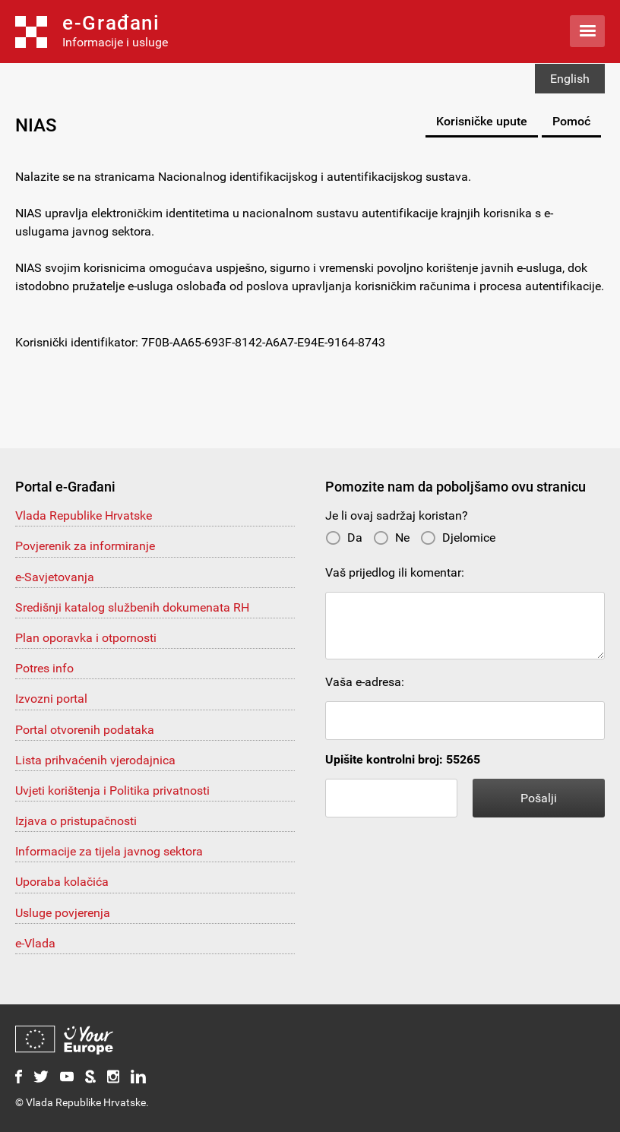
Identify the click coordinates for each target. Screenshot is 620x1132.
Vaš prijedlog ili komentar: (394, 572)
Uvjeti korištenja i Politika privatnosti (112, 790)
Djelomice (457, 537)
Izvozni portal (51, 698)
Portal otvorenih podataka (84, 730)
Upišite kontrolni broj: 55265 (402, 759)
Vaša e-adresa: (364, 682)
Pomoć (571, 121)
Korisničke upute (481, 121)
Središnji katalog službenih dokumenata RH (132, 607)
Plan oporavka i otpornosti (86, 638)
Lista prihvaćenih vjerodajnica (95, 760)
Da (343, 537)
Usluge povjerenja (62, 913)
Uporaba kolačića (62, 881)
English (570, 78)
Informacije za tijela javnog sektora (109, 851)
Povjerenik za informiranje (85, 546)
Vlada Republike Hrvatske (83, 515)
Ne (391, 537)
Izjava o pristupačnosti (76, 821)
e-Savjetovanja (54, 577)
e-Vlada (35, 943)
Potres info (44, 668)
